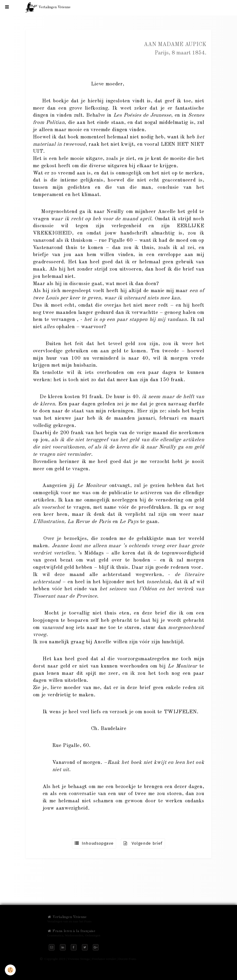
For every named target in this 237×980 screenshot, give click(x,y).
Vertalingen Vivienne (67, 917)
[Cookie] (10, 970)
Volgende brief (143, 843)
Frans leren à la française (71, 931)
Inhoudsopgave (94, 843)
